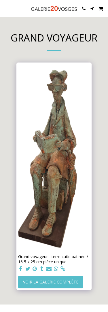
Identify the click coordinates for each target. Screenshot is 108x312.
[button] (6, 8)
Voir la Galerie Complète (50, 282)
